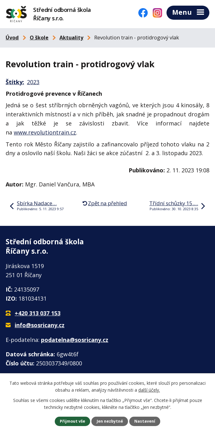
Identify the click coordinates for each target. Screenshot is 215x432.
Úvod (12, 37)
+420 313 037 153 (37, 313)
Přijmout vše (72, 421)
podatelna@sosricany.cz (74, 339)
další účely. (149, 390)
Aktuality (71, 37)
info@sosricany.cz (39, 325)
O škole (39, 37)
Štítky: (15, 82)
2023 (33, 82)
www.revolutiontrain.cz (45, 132)
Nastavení (144, 421)
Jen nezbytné (110, 421)
